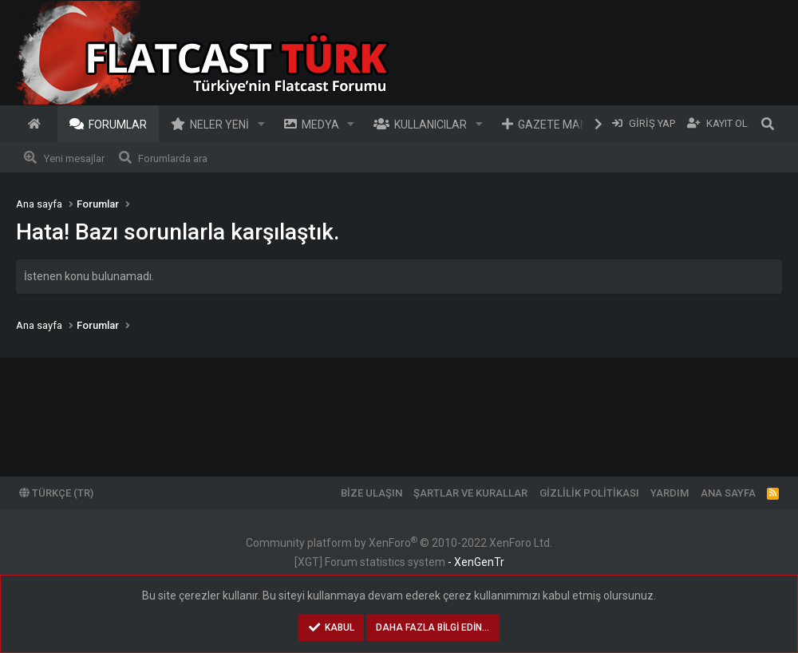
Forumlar (118, 124)
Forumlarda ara (172, 158)
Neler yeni (219, 124)
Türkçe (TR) (56, 493)
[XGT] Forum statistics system (399, 562)
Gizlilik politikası (589, 493)
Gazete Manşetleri (574, 124)
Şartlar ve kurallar (470, 493)
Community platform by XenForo (399, 542)
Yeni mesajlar (74, 158)
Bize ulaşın (371, 493)
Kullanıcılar (430, 124)
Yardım (669, 493)
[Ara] (767, 123)
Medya (320, 124)
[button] (261, 123)
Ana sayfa (36, 123)
